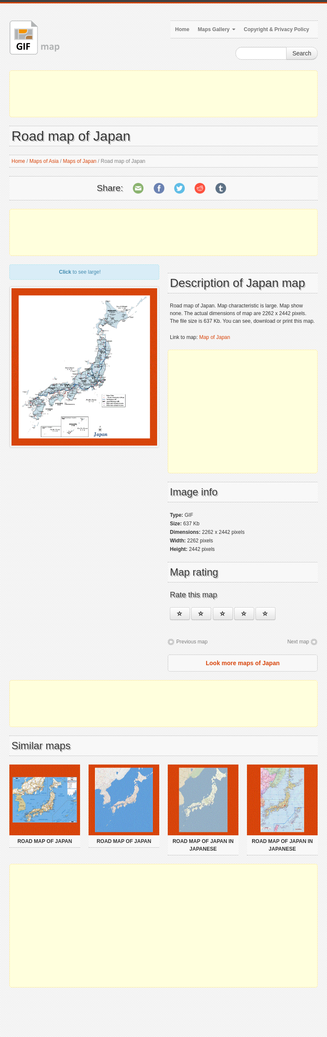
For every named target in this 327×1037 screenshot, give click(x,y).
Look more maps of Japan (242, 663)
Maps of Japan (80, 161)
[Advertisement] (163, 93)
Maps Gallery (216, 29)
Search (302, 53)
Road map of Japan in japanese (203, 845)
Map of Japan (214, 337)
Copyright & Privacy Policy (276, 29)
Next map (298, 642)
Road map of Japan (44, 841)
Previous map (191, 642)
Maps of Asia (44, 161)
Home (182, 29)
